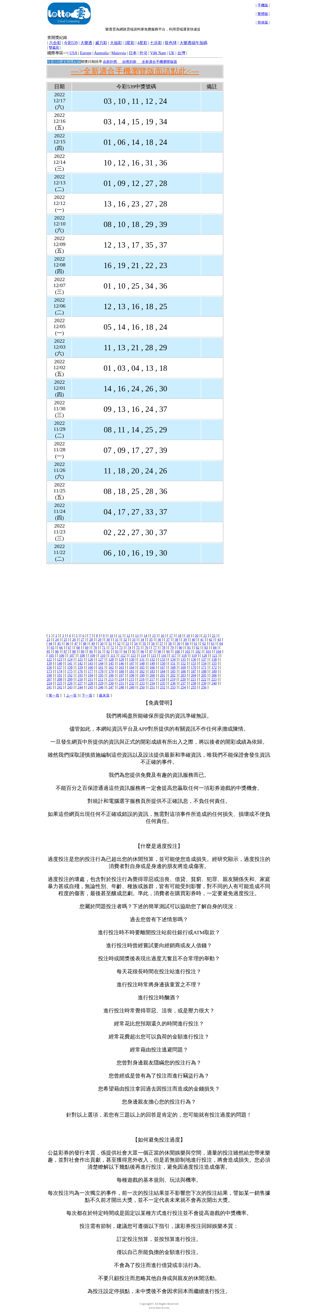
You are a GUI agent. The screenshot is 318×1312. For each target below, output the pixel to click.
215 (131, 679)
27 (82, 639)
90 (91, 651)
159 (80, 667)
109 (92, 655)
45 (59, 643)
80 (180, 647)
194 (90, 675)
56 (153, 643)
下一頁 (87, 695)
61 (195, 643)
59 (178, 643)
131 (142, 659)
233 (142, 683)
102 (198, 651)
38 (176, 639)
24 (57, 639)
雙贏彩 (54, 47)
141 (69, 663)
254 (183, 687)
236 (173, 683)
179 (111, 671)
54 (136, 643)
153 (193, 663)
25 (65, 639)
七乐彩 (156, 43)
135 (183, 659)
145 (111, 663)
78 (163, 647)
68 (78, 647)
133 (162, 659)
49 (93, 643)
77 (155, 647)
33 (134, 639)
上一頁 (71, 695)
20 (196, 635)
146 (121, 663)
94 (125, 651)
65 (52, 647)
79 (172, 647)
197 (121, 675)
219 (172, 679)
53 (127, 643)
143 (90, 663)
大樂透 (86, 43)
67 (69, 647)
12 (128, 635)
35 (151, 639)
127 (100, 659)
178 (100, 671)
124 (69, 659)
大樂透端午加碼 (193, 43)
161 (100, 667)
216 (141, 679)
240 (214, 683)
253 (173, 687)
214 (121, 679)
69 (86, 647)
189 (214, 671)
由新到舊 (110, 62)
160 (90, 667)
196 (111, 675)
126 (90, 659)
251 (152, 687)
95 (134, 651)
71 (104, 647)
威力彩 (101, 43)
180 (121, 671)
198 (131, 675)
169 (183, 667)
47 (76, 643)
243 (69, 687)
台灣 (181, 53)
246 (100, 687)
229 (100, 683)
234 (152, 683)
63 (212, 643)
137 (203, 659)
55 (144, 643)
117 (173, 655)
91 (99, 651)
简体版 (262, 22)
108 (82, 655)
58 (170, 643)
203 (183, 675)
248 (121, 687)
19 (188, 635)
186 (183, 671)
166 (152, 667)
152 (183, 663)
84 (214, 647)
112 (122, 655)
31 (116, 639)
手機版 (262, 5)
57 (161, 643)
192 (69, 675)
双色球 (171, 43)
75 (138, 647)
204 (193, 675)
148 (142, 663)
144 (100, 663)
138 (214, 659)
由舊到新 (129, 62)
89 (82, 651)
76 (146, 647)
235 (162, 683)
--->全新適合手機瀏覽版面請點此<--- (135, 71)
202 (173, 675)
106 (61, 655)
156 (49, 667)
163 (121, 667)
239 (203, 683)
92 (108, 651)
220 (183, 679)
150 (162, 663)
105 (51, 655)
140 (59, 663)
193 (80, 675)
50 (101, 643)
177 (90, 671)
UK (171, 53)
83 (206, 647)
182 (142, 671)
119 (194, 655)
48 (84, 643)
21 (205, 635)
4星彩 (142, 43)
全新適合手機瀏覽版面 (159, 62)
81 (189, 647)
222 (203, 679)
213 (111, 679)
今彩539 (71, 43)
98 (159, 651)
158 (69, 667)
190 (49, 675)
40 (193, 639)
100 (177, 651)
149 (152, 663)
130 (131, 659)
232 (131, 683)
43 (219, 639)
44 (50, 643)
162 (111, 667)
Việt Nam (158, 53)
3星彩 (129, 43)
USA (73, 53)
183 (152, 671)
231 (121, 683)
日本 (133, 53)
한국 (143, 53)
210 (80, 679)
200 (152, 675)
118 (184, 655)
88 (74, 651)
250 (142, 687)
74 (129, 647)
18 (179, 635)
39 (185, 639)
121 (214, 655)
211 (90, 679)
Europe (85, 53)
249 (131, 687)
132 (152, 659)
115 (153, 655)
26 (74, 639)
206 (214, 675)
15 (154, 635)
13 (137, 635)
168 (173, 667)
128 (111, 659)
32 (125, 639)
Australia (101, 53)
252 (162, 687)
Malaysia (118, 53)
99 (168, 651)
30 (108, 639)
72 (112, 647)
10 (111, 635)
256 (203, 687)
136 (193, 659)
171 (203, 667)
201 (162, 675)
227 (80, 683)
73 (121, 647)
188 (203, 671)
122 (49, 659)
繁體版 (262, 14)
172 (214, 667)
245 (90, 687)
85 (48, 651)
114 (143, 655)
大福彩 (116, 43)
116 (163, 655)
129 (121, 659)
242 (59, 687)
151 (173, 663)
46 (67, 643)
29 (99, 639)
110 (102, 655)
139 (49, 663)
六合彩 (55, 43)
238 (193, 683)
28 (91, 639)
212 (100, 679)
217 (152, 679)
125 (80, 659)
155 (214, 663)
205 (203, 675)
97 (151, 651)
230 (111, 683)
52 (119, 643)
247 (111, 687)
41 (202, 639)
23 (48, 639)
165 (142, 667)
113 (133, 655)
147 (131, 663)
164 (131, 667)
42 (210, 639)
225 (59, 683)
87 (65, 651)
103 (208, 651)
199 (142, 675)
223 (214, 679)
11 (119, 635)
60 (187, 643)
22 (214, 635)
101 (187, 651)
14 (145, 635)
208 (59, 679)
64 (221, 643)
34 (142, 639)
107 (72, 655)
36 (159, 639)
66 (61, 647)
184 (162, 671)
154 (203, 663)
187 (193, 671)
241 (49, 687)
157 (59, 667)
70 (95, 647)
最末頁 (104, 695)
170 (193, 667)
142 (80, 663)
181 (131, 671)
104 (218, 651)
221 (193, 679)
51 (110, 643)
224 (49, 683)
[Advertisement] (172, 13)
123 (59, 659)
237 (183, 683)
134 (173, 659)
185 (173, 671)
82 (197, 647)
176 (80, 671)
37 (168, 639)
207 (49, 679)
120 (204, 655)
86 (57, 651)
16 (162, 635)
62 (204, 643)
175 (69, 671)
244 (80, 687)
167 (162, 667)
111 (112, 655)
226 (69, 683)
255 (193, 687)
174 (59, 671)
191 (59, 675)
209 (69, 679)
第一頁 (54, 695)
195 (100, 675)
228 (90, 683)
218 (162, 679)
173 (49, 671)
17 (171, 635)
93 (116, 651)
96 (142, 651)
